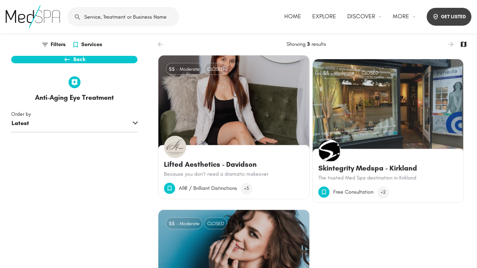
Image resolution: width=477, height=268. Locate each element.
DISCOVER (361, 16)
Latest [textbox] (20, 136)
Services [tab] (91, 44)
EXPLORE (324, 16)
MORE (401, 16)
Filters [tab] (58, 44)
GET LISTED (449, 16)
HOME (292, 16)
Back (74, 63)
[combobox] (74, 137)
